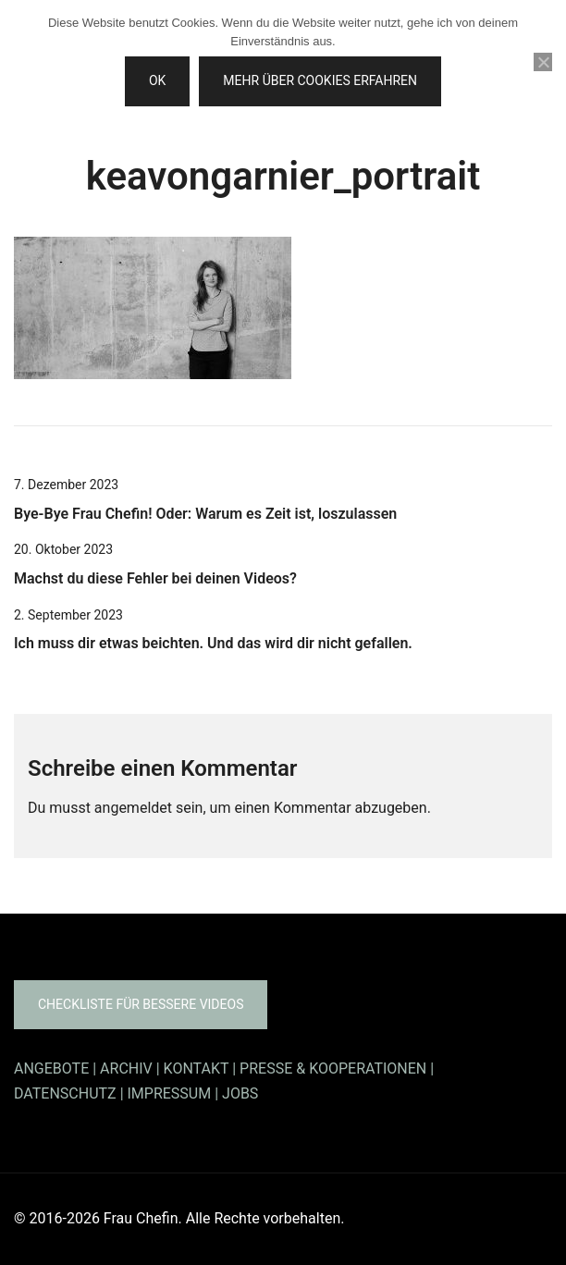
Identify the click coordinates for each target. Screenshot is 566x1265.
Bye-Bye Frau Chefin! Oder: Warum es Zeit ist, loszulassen (205, 513)
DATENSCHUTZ (65, 1093)
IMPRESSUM (170, 1093)
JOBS (240, 1093)
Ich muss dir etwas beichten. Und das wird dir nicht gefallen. (213, 643)
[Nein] (543, 62)
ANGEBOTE (51, 1068)
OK (157, 80)
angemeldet (133, 808)
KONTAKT (196, 1068)
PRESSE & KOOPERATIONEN (333, 1068)
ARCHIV (126, 1068)
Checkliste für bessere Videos (140, 1004)
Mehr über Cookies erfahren (320, 80)
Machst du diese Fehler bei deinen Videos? (155, 578)
